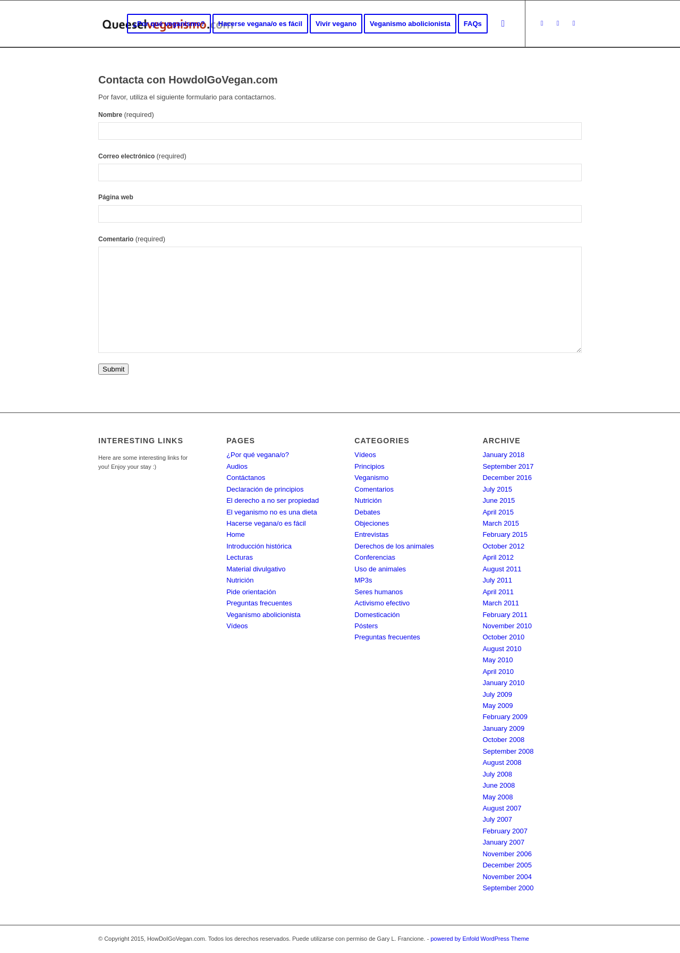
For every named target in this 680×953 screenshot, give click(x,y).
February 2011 (505, 615)
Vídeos (237, 626)
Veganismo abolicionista (263, 615)
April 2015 (498, 512)
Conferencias (374, 557)
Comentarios (374, 489)
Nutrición (239, 580)
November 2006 (507, 854)
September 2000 (507, 888)
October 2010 (503, 637)
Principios (369, 466)
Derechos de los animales (394, 546)
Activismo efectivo (382, 603)
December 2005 (507, 865)
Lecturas (239, 557)
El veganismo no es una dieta (271, 512)
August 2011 (501, 569)
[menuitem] (169, 24)
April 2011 (498, 592)
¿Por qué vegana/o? (257, 455)
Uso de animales (380, 569)
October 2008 (503, 740)
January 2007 (503, 842)
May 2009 (497, 706)
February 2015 (505, 534)
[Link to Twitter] (542, 23)
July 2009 (497, 694)
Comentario (131, 239)
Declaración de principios (264, 489)
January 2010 (503, 683)
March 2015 (500, 523)
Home (235, 534)
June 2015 (498, 500)
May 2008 (497, 797)
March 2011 (500, 603)
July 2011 (497, 580)
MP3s (363, 580)
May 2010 (497, 660)
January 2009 (503, 728)
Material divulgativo (255, 569)
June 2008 (498, 785)
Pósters (366, 626)
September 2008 (507, 751)
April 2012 (498, 557)
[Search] (503, 24)
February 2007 (505, 831)
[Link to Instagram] (574, 23)
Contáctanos (245, 478)
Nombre (126, 115)
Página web (115, 197)
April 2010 (498, 672)
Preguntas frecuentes (259, 603)
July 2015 (497, 489)
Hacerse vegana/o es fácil (266, 523)
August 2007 (501, 808)
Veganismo (371, 478)
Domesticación (377, 615)
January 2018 (503, 455)
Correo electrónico (142, 156)
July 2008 (497, 774)
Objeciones (371, 523)
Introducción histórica (259, 546)
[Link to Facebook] (558, 23)
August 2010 (501, 649)
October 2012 (503, 546)
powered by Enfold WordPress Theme (479, 938)
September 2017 (507, 466)
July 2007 (497, 819)
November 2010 (507, 626)
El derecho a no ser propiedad (272, 500)
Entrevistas (371, 534)
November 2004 (507, 877)
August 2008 (501, 762)
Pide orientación (251, 592)
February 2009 (505, 717)
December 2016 (507, 478)
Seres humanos (378, 592)
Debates (367, 512)
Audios (237, 466)
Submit (113, 369)
